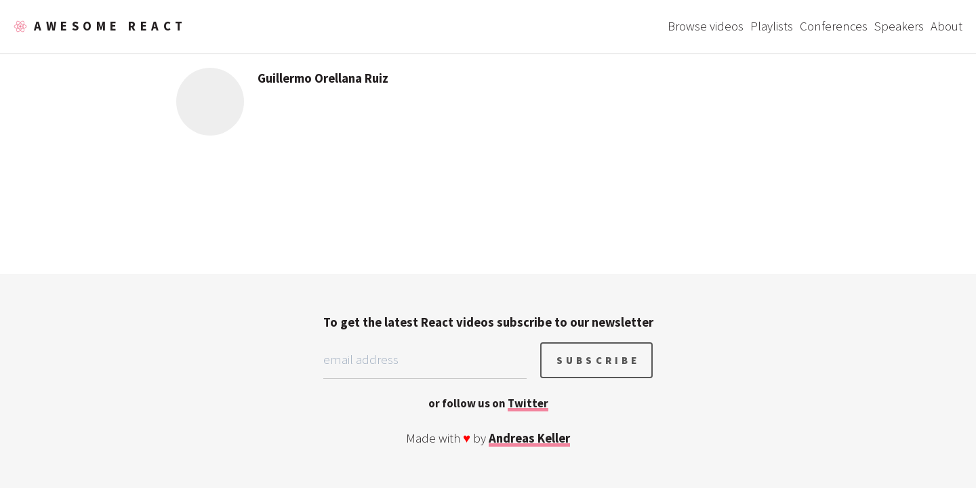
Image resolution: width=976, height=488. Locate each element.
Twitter (528, 403)
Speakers (899, 26)
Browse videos (706, 26)
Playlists (771, 26)
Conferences (834, 26)
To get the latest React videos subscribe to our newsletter (488, 322)
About (946, 26)
